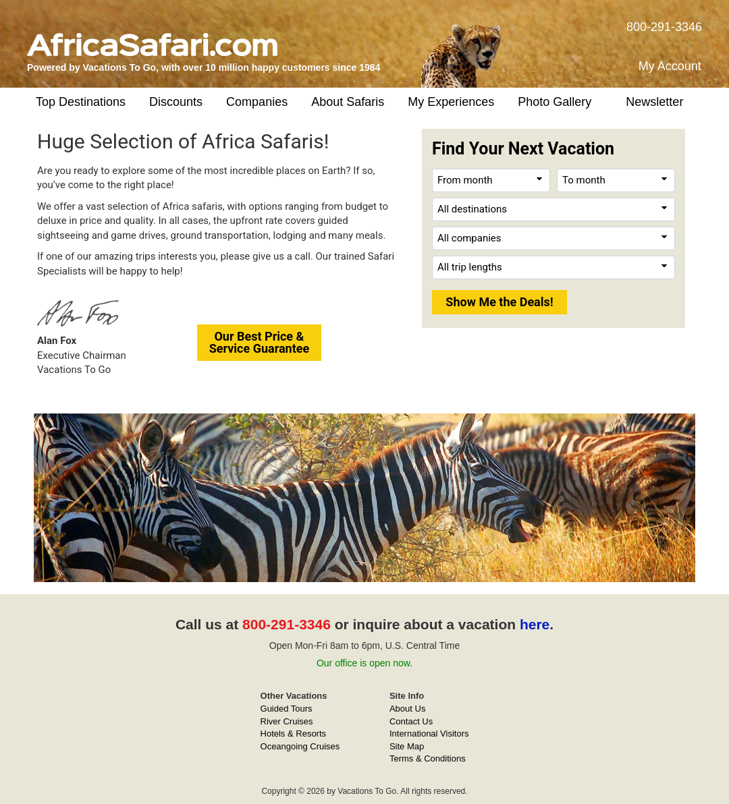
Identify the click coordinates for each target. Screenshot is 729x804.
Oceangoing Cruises (300, 746)
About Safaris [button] (347, 102)
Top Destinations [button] (81, 102)
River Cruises (287, 721)
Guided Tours (287, 709)
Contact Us (411, 721)
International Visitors (429, 733)
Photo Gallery (554, 102)
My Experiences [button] (451, 102)
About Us (407, 709)
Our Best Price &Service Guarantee (259, 342)
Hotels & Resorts (294, 733)
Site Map (406, 746)
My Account (670, 66)
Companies (257, 102)
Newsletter (654, 102)
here (534, 624)
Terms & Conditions (427, 758)
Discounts (175, 102)
